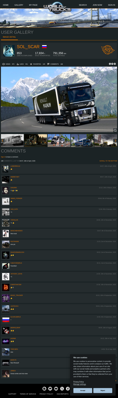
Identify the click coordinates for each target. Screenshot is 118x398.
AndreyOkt (15, 177)
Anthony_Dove (16, 274)
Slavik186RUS (16, 317)
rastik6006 (15, 241)
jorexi (13, 371)
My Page (33, 5)
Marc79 (13, 360)
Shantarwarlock (17, 252)
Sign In (111, 5)
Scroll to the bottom (108, 161)
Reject (103, 390)
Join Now (97, 5)
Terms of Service (28, 394)
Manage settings (79, 384)
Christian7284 (16, 284)
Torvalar (14, 220)
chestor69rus (16, 263)
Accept (82, 390)
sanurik (14, 188)
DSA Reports (62, 394)
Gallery (19, 5)
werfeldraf (15, 328)
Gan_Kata (14, 209)
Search (83, 5)
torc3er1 (14, 349)
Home (6, 5)
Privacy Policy (46, 394)
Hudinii (13, 338)
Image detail (9, 37)
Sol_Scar (28, 46)
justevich (14, 306)
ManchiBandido (17, 231)
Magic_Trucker (17, 295)
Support (12, 394)
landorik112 (15, 166)
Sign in (3, 157)
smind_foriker (16, 198)
